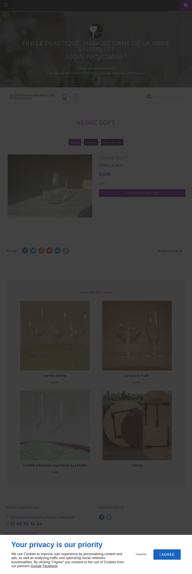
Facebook (49, 566)
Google (36, 566)
